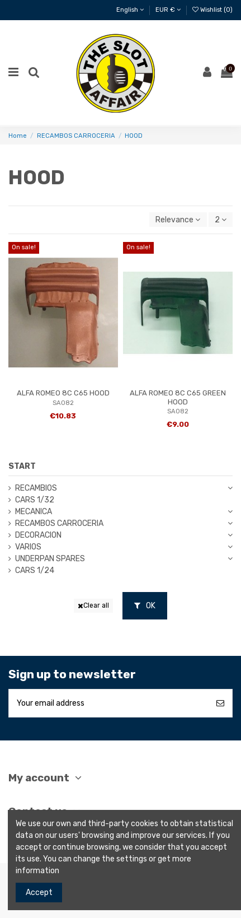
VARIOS (28, 547)
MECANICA (33, 511)
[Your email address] (109, 703)
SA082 (63, 403)
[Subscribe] (220, 703)
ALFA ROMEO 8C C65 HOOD (63, 393)
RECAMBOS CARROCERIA (59, 523)
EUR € (168, 9)
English (130, 9)
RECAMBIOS (36, 488)
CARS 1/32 (34, 500)
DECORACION (38, 535)
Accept (39, 892)
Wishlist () (212, 9)
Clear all (93, 605)
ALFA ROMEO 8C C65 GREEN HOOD (178, 397)
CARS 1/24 (34, 570)
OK (144, 606)
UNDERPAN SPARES (50, 558)
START (22, 466)
